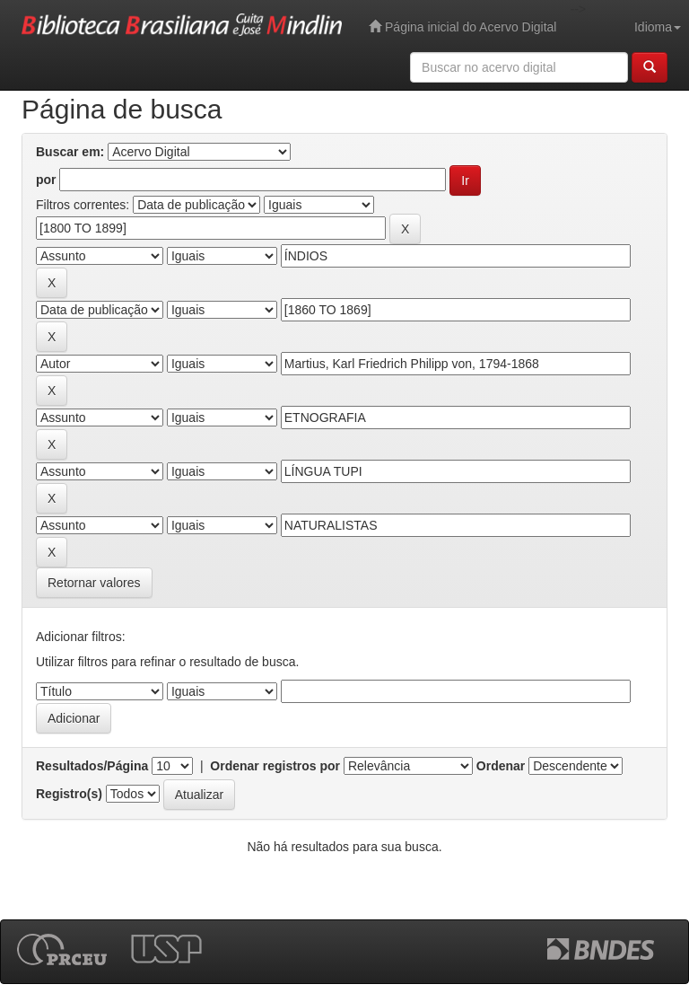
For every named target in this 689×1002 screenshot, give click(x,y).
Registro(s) (69, 794)
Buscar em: (70, 152)
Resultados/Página (92, 766)
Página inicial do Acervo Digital (462, 26)
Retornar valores (94, 583)
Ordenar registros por (275, 766)
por (46, 179)
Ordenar (500, 766)
